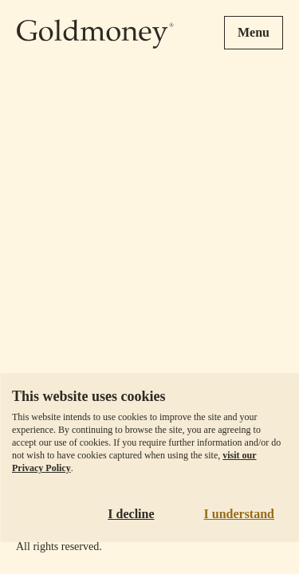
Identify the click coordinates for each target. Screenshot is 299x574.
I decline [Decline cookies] (131, 514)
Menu (253, 32)
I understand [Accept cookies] (239, 514)
